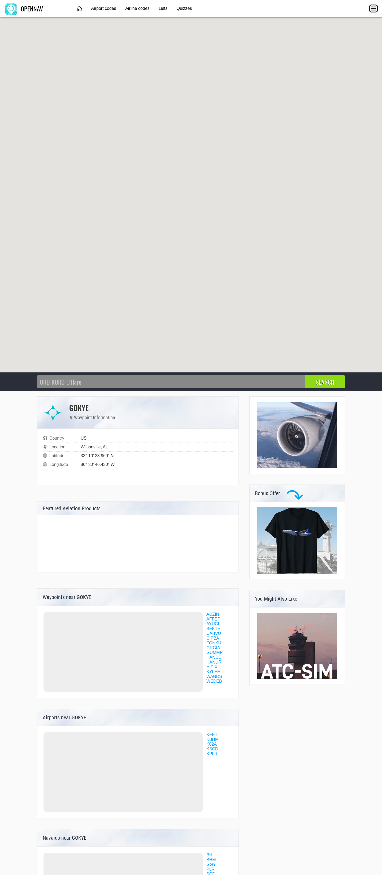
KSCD (212, 749)
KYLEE (213, 671)
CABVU (213, 633)
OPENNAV (24, 8)
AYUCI (212, 624)
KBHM (212, 739)
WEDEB (214, 681)
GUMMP (214, 652)
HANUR (214, 662)
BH (209, 855)
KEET (212, 734)
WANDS (214, 676)
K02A (211, 744)
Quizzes (184, 8)
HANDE (213, 657)
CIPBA (212, 638)
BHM (211, 859)
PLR (210, 869)
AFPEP (213, 619)
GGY (211, 864)
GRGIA (213, 647)
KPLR (212, 753)
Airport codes (103, 8)
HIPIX (212, 667)
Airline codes (137, 8)
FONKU (213, 643)
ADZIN (212, 614)
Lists (163, 8)
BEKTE (213, 628)
